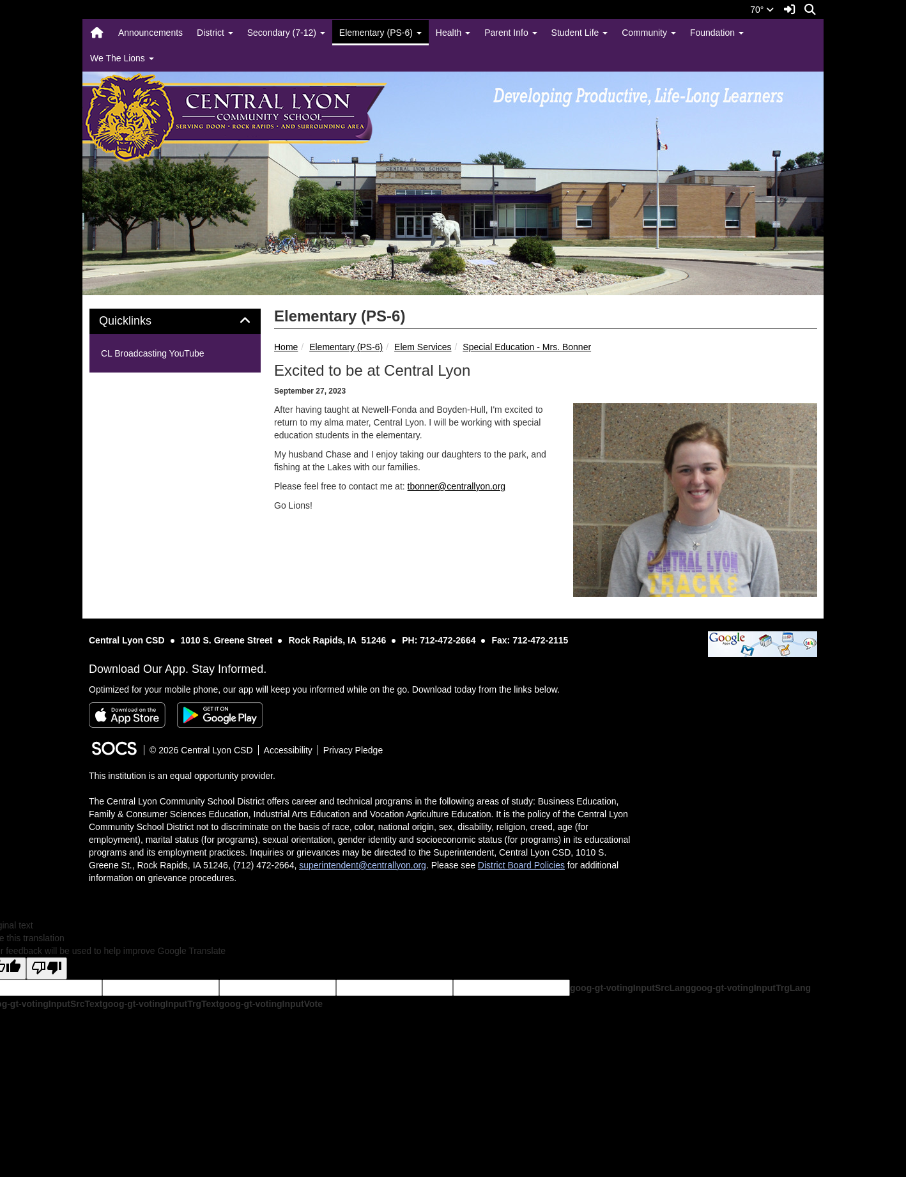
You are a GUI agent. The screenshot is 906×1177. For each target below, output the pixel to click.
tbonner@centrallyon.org (457, 486)
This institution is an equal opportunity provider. (182, 776)
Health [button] (453, 32)
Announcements (150, 32)
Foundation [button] (717, 32)
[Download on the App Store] (127, 715)
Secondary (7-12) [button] (286, 32)
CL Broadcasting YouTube (152, 353)
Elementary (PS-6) (346, 347)
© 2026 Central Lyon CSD (201, 750)
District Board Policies (521, 865)
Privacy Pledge (353, 750)
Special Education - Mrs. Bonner (527, 347)
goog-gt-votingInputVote (271, 1004)
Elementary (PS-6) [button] (380, 32)
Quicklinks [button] (139, 321)
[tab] (175, 321)
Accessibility (288, 750)
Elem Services (422, 347)
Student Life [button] (579, 32)
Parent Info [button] (510, 32)
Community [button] (649, 32)
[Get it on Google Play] (220, 715)
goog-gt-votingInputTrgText (160, 1004)
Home (286, 347)
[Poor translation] (46, 968)
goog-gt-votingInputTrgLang (751, 988)
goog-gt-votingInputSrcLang (630, 988)
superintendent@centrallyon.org (362, 865)
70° (762, 9)
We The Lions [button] (122, 58)
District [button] (215, 32)
